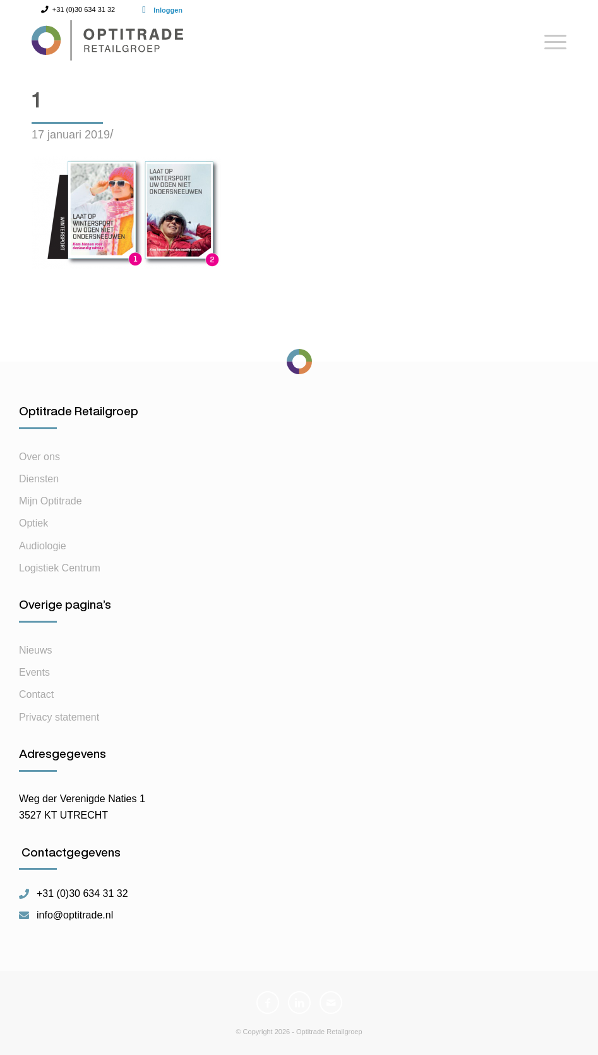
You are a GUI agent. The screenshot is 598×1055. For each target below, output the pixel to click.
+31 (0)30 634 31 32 (82, 894)
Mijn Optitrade (50, 501)
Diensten (39, 478)
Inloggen (167, 10)
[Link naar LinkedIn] (299, 1002)
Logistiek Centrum (59, 568)
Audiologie (42, 545)
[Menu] (549, 46)
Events (34, 672)
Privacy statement (59, 717)
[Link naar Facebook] (267, 1002)
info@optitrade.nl (75, 915)
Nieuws (35, 650)
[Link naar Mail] (331, 1002)
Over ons (39, 456)
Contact (36, 694)
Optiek (33, 523)
